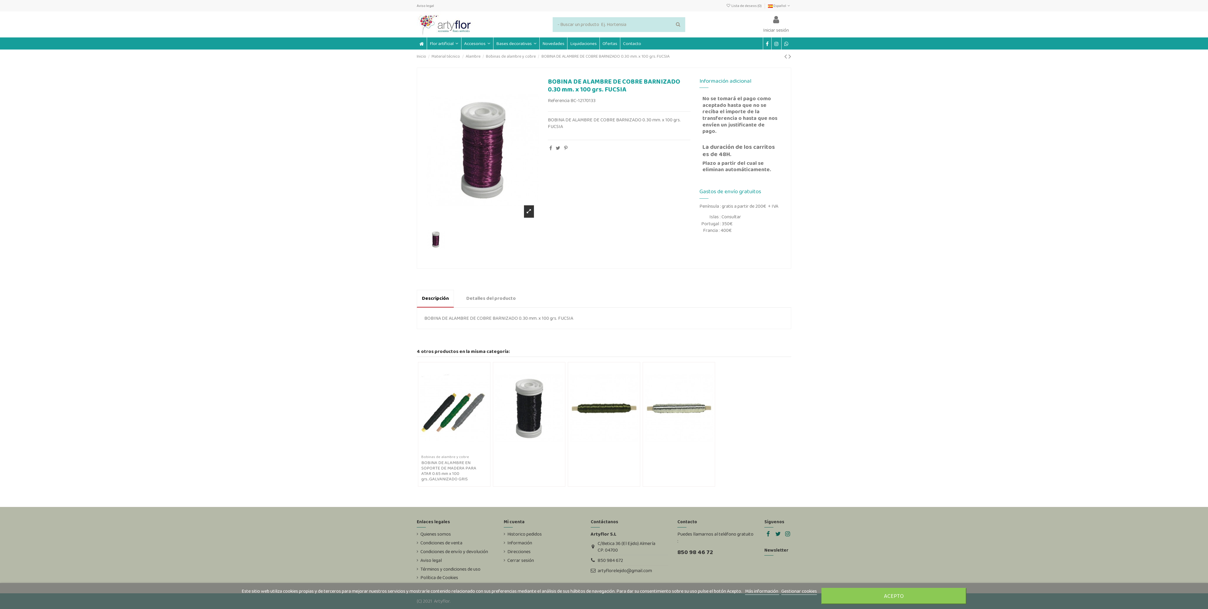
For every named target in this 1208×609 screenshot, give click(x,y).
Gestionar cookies (799, 591)
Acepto (894, 596)
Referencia (559, 100)
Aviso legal (425, 5)
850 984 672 (610, 560)
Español (779, 5)
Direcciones (519, 551)
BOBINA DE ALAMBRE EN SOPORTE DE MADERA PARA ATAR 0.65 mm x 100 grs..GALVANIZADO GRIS (448, 470)
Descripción (435, 298)
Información (519, 543)
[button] (477, 43)
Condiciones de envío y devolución (454, 551)
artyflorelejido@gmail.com (625, 570)
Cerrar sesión (520, 560)
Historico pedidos (524, 534)
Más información (762, 591)
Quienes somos (435, 534)
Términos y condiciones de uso (450, 569)
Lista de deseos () (744, 5)
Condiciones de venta (441, 543)
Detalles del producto (491, 298)
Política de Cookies (439, 577)
